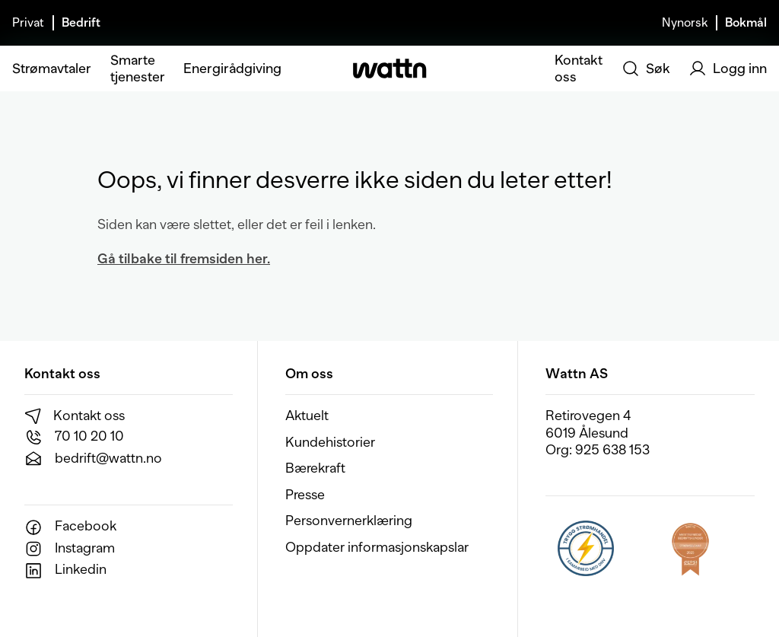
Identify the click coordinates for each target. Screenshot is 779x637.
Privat (28, 23)
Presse (305, 494)
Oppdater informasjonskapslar (377, 547)
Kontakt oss (579, 69)
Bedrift (81, 23)
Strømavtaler (51, 68)
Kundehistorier (330, 442)
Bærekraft (315, 468)
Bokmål (746, 23)
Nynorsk (685, 23)
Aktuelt (307, 415)
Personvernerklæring (348, 520)
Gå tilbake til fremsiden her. (183, 258)
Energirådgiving (232, 68)
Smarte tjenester (137, 69)
